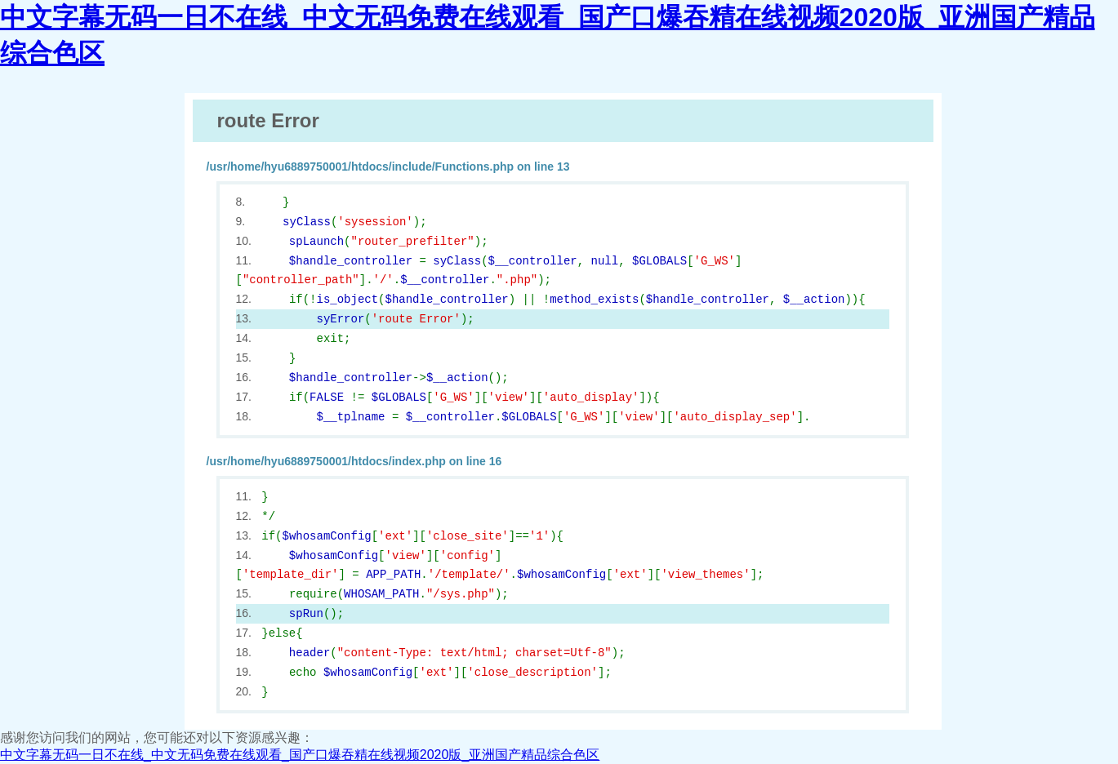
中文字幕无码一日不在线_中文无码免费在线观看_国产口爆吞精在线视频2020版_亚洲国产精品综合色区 (299, 755)
